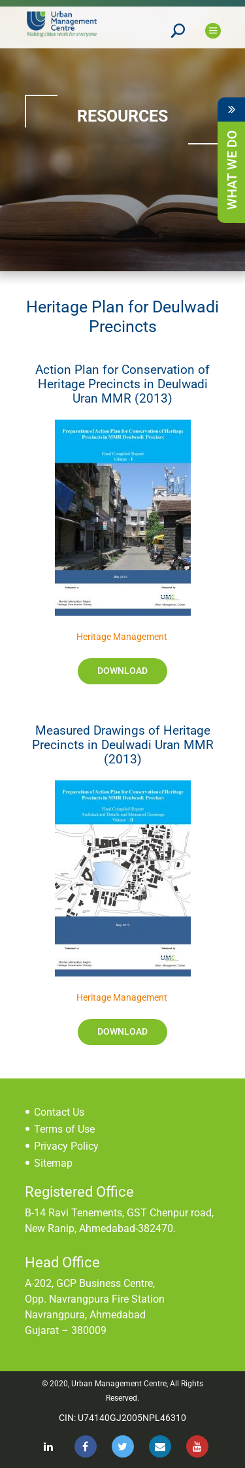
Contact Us (59, 1112)
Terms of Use (64, 1129)
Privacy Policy (66, 1146)
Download (122, 670)
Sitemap (53, 1163)
